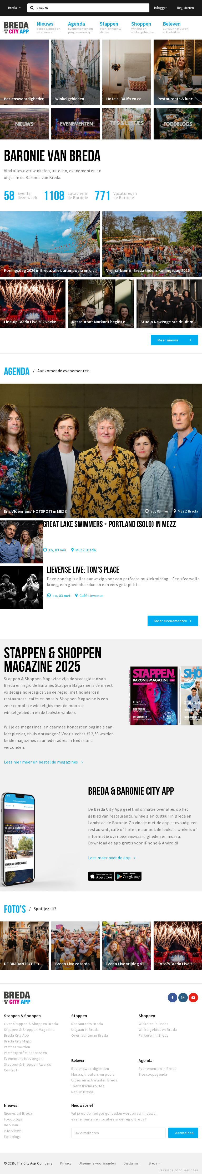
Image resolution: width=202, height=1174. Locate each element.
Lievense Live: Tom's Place (83, 569)
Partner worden (17, 1047)
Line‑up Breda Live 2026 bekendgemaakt (33, 321)
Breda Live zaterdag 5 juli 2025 (75, 963)
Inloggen (161, 8)
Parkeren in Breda (154, 1035)
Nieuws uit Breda (18, 1113)
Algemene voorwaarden (97, 1163)
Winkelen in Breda (154, 1023)
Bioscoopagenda (153, 1074)
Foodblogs (13, 1119)
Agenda (16, 371)
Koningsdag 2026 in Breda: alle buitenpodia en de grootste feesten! (50, 270)
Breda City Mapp (18, 1041)
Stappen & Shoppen (22, 1015)
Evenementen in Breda (158, 1068)
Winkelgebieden (69, 98)
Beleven (78, 1060)
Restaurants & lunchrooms (178, 98)
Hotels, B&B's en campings (126, 98)
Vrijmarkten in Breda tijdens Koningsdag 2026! (148, 270)
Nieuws (10, 1105)
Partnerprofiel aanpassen (25, 1052)
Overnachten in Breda (89, 1035)
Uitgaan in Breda (85, 1029)
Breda (14, 8)
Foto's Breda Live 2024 (178, 963)
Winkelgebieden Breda (158, 1029)
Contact (10, 1070)
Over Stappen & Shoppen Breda (31, 1023)
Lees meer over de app (111, 857)
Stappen (79, 1015)
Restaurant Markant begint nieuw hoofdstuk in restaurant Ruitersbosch (101, 321)
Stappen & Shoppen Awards (27, 1064)
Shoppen (147, 1015)
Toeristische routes (87, 1086)
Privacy (65, 1163)
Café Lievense (91, 595)
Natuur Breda (82, 1091)
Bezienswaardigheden (24, 98)
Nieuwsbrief (82, 1105)
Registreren (185, 8)
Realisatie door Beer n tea (178, 1170)
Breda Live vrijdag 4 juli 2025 (126, 963)
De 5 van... (12, 1125)
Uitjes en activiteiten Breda (94, 1080)
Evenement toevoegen (23, 1058)
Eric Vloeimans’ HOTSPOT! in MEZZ (35, 511)
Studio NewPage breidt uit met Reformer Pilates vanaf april (169, 321)
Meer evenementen (170, 621)
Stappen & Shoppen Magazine (29, 1029)
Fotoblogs (12, 1136)
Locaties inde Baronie (78, 195)
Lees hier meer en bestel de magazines (43, 762)
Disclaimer (132, 1163)
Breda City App (16, 1035)
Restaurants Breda (87, 1023)
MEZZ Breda (188, 511)
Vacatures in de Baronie (125, 195)
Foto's (15, 909)
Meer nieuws (168, 340)
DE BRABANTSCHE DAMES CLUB (24, 963)
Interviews (13, 1130)
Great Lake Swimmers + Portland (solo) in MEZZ (109, 523)
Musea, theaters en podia (93, 1074)
